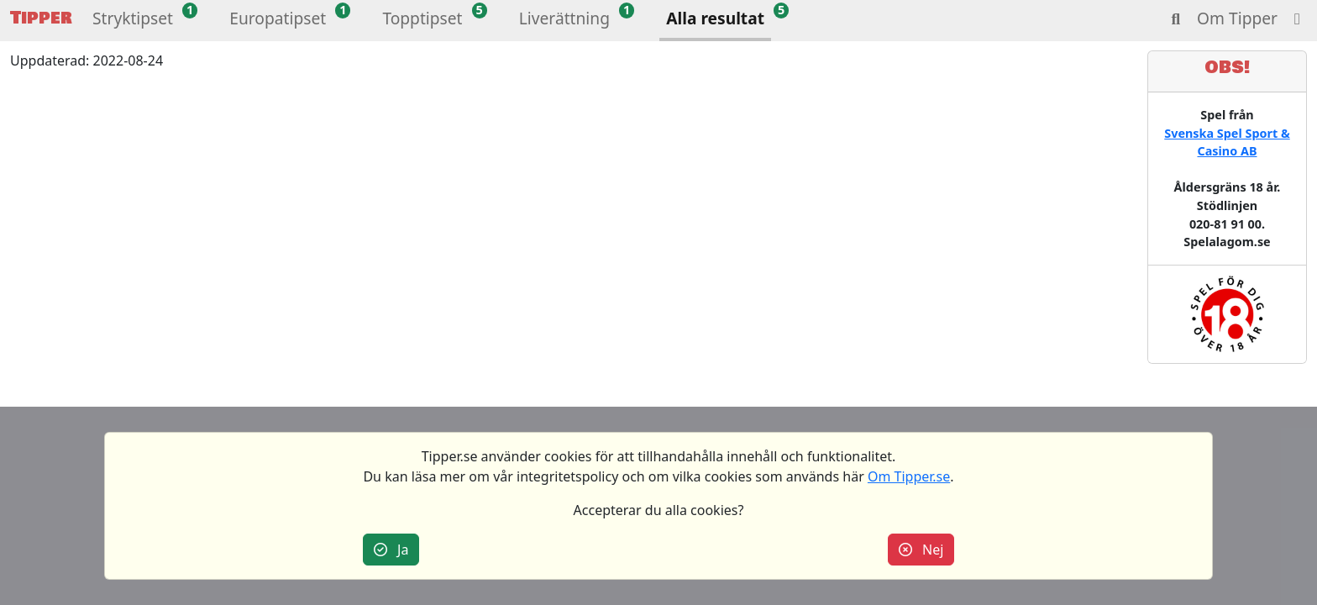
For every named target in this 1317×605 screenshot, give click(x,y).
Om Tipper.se (909, 476)
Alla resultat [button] (715, 18)
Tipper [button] (41, 18)
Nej (921, 549)
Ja (391, 549)
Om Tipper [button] (1237, 18)
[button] (133, 20)
